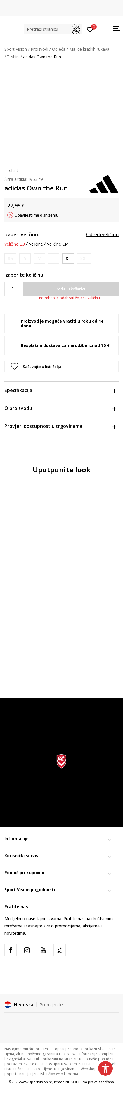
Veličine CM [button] (58, 244)
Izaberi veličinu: (21, 234)
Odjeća (58, 49)
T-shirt (13, 56)
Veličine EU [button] (14, 244)
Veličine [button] (36, 244)
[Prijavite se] (90, 29)
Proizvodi (39, 49)
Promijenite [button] (51, 1004)
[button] (53, 29)
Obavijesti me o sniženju (36, 215)
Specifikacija (60, 390)
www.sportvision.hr (36, 1082)
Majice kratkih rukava (89, 49)
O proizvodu (60, 408)
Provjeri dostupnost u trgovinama (60, 426)
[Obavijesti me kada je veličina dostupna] (10, 258)
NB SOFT (72, 1082)
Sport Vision (15, 49)
